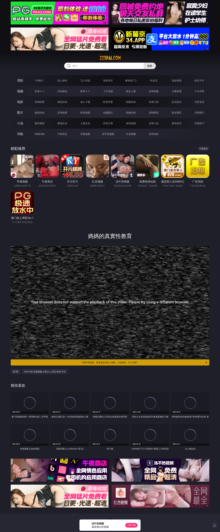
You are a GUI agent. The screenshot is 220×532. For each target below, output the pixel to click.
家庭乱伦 (62, 123)
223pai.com (110, 58)
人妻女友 (85, 123)
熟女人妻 (131, 91)
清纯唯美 (154, 112)
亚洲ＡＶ (39, 91)
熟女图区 (177, 112)
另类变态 (199, 102)
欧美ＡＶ (85, 91)
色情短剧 (154, 134)
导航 (20, 134)
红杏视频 (131, 134)
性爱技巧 (199, 123)
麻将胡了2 (130, 80)
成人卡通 (85, 102)
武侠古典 (108, 123)
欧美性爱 (108, 102)
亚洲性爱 (39, 102)
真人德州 (62, 80)
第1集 (15, 371)
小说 (20, 123)
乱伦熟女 (177, 102)
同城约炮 (39, 134)
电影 (20, 102)
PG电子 (39, 80)
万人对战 (85, 80)
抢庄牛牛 (199, 80)
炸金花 (153, 80)
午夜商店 (62, 134)
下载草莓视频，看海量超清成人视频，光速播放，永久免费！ (144, 362)
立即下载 (131, 525)
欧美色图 (85, 112)
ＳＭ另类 (199, 91)
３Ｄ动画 (108, 91)
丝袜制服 (154, 91)
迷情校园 (131, 123)
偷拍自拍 (62, 102)
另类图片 (199, 112)
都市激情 (39, 123)
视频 (20, 91)
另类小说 (154, 123)
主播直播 (177, 91)
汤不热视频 (108, 134)
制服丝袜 (131, 102)
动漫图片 (108, 112)
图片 (20, 112)
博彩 (20, 80)
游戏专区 (108, 80)
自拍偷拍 (62, 91)
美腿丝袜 (131, 112)
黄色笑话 (177, 123)
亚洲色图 (62, 112)
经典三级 (154, 102)
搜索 (149, 66)
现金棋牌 (177, 80)
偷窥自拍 (39, 112)
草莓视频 (85, 134)
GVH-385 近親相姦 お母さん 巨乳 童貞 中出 (45, 371)
